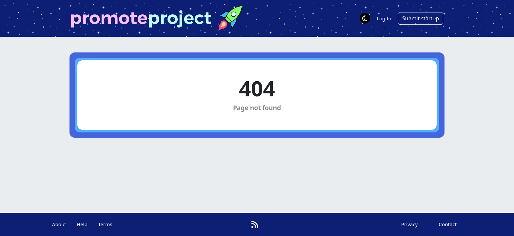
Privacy (409, 224)
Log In (384, 18)
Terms (105, 224)
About (59, 224)
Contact (448, 224)
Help (82, 224)
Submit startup (420, 18)
